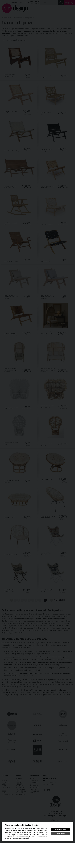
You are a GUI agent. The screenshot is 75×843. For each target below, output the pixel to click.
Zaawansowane (60, 833)
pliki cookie (18, 828)
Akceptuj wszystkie (60, 829)
